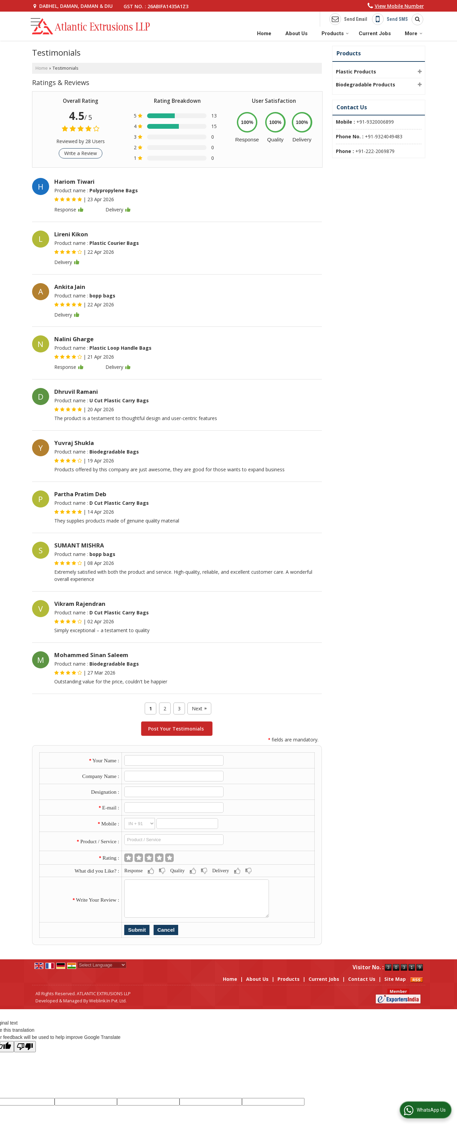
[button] (399, 6)
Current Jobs (375, 33)
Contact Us (361, 979)
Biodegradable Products (365, 84)
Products (335, 33)
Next (199, 708)
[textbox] (174, 839)
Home (264, 33)
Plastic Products (356, 71)
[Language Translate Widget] (101, 965)
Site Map (395, 979)
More (414, 33)
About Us (296, 33)
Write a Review (80, 153)
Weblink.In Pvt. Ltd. (108, 1001)
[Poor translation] (25, 1046)
